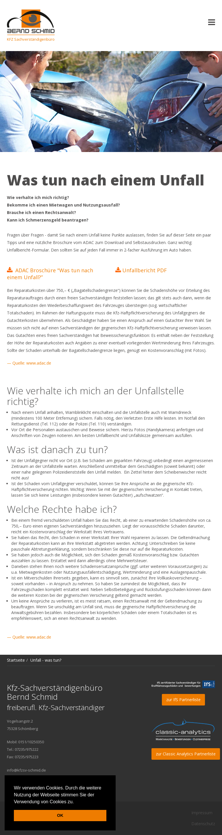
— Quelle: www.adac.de (29, 363)
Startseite (16, 660)
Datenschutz (203, 823)
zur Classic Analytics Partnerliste (186, 754)
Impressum (201, 812)
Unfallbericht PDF (144, 270)
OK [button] (60, 815)
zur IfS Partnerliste (183, 699)
